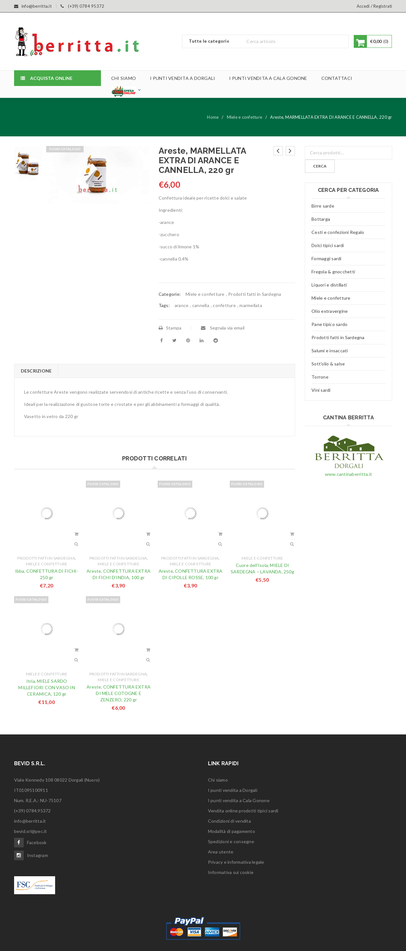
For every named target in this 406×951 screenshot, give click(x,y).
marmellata (250, 305)
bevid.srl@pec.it (30, 831)
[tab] (36, 371)
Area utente (221, 851)
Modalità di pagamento (231, 831)
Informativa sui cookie (231, 872)
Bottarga (320, 219)
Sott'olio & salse (328, 363)
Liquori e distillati (329, 284)
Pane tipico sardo (329, 324)
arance (182, 305)
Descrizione (36, 370)
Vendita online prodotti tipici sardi (243, 810)
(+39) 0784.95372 (32, 810)
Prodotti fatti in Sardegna (254, 294)
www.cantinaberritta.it (348, 474)
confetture (224, 305)
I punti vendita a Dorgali (232, 790)
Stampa (170, 327)
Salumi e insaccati (329, 350)
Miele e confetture (244, 117)
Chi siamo (218, 780)
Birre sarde (322, 206)
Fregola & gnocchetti (333, 271)
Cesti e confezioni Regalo (337, 232)
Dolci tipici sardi (327, 245)
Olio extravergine (329, 311)
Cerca (320, 166)
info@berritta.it (30, 821)
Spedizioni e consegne (231, 841)
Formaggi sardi (326, 258)
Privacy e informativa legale (236, 862)
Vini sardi (321, 390)
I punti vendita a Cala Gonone (238, 800)
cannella (200, 305)
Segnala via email (222, 327)
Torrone (319, 377)
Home (213, 117)
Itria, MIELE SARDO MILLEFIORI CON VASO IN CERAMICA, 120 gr (46, 687)
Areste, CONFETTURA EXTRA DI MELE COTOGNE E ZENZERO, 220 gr (119, 693)
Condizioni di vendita (229, 821)
